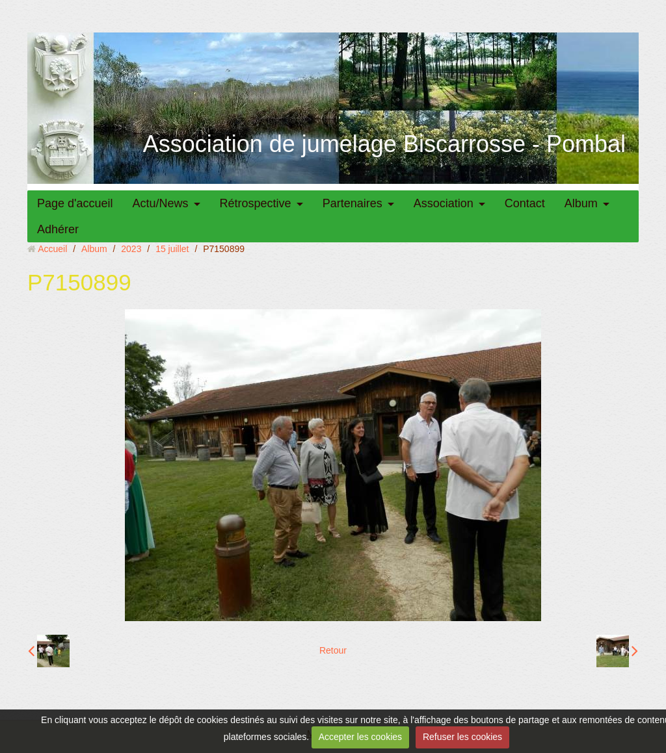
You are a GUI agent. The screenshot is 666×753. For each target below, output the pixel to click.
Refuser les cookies (462, 737)
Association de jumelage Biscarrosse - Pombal (384, 144)
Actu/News (161, 203)
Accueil (52, 249)
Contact (525, 203)
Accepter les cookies (360, 737)
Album (581, 203)
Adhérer (58, 229)
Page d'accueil (75, 203)
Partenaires (352, 203)
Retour (333, 650)
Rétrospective (255, 203)
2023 (131, 249)
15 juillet (172, 249)
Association (443, 203)
